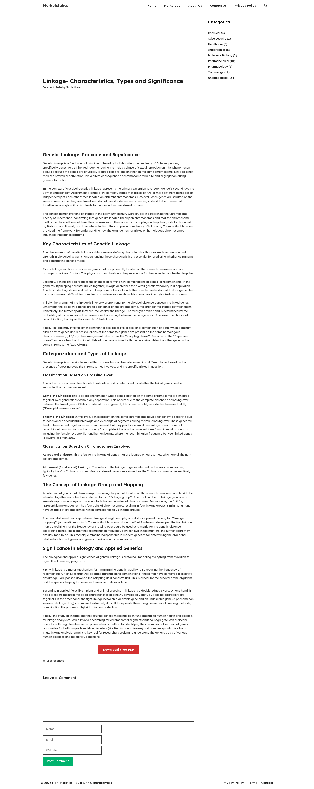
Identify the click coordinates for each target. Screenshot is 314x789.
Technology (216, 72)
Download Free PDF (118, 649)
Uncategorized (55, 660)
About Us (195, 5)
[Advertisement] (118, 44)
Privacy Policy (245, 5)
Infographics (216, 50)
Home (151, 5)
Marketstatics (55, 5)
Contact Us (218, 5)
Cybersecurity (217, 38)
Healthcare (215, 44)
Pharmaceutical (218, 61)
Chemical (214, 33)
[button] (265, 5)
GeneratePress (101, 783)
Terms (252, 783)
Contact (267, 783)
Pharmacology (218, 66)
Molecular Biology (220, 55)
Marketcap (172, 5)
